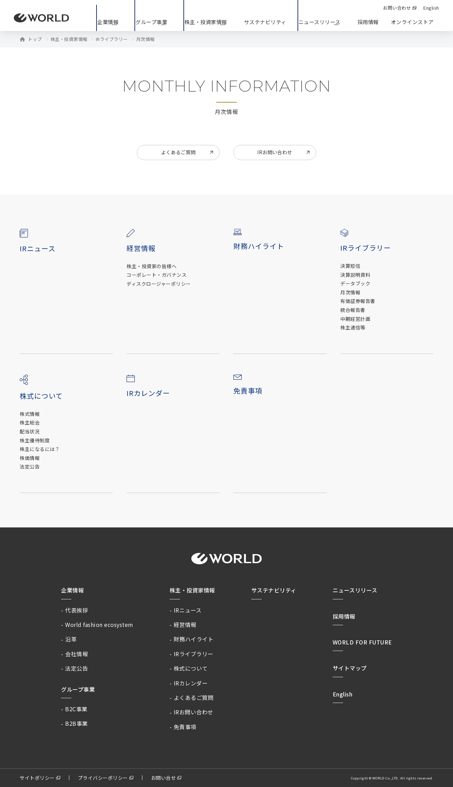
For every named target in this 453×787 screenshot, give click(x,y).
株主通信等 (352, 327)
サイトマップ (350, 668)
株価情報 (30, 458)
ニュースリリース (355, 590)
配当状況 (30, 431)
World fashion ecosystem (99, 624)
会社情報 (76, 654)
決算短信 (350, 266)
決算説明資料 (355, 275)
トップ (35, 39)
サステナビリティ (273, 590)
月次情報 (350, 292)
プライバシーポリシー (103, 777)
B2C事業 (76, 709)
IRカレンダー (148, 393)
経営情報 (185, 624)
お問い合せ (163, 777)
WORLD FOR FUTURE (362, 642)
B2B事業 (76, 723)
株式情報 (30, 414)
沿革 (71, 639)
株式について (191, 668)
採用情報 (368, 21)
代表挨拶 (76, 610)
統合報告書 (352, 310)
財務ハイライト (258, 246)
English (343, 694)
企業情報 (72, 590)
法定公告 (30, 466)
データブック (355, 283)
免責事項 (247, 391)
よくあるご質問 (178, 152)
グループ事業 (78, 689)
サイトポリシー (37, 777)
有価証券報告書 (357, 301)
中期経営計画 (355, 319)
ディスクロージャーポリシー (159, 284)
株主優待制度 (35, 440)
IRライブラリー (112, 39)
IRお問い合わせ (274, 152)
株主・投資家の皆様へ (152, 266)
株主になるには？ (40, 449)
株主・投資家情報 (69, 39)
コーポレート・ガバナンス (157, 275)
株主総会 (30, 422)
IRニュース (38, 248)
